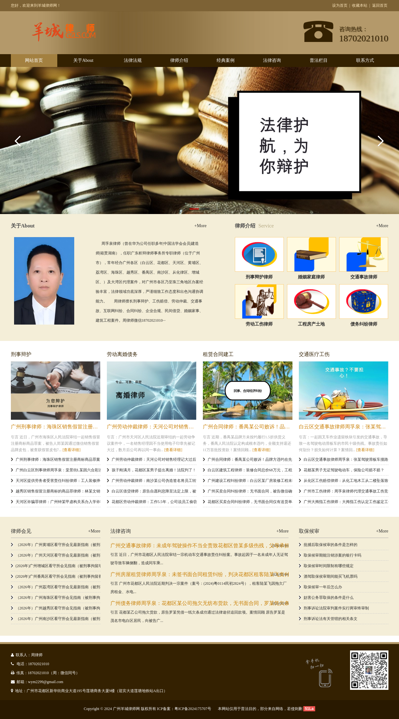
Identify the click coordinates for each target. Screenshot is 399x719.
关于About (83, 60)
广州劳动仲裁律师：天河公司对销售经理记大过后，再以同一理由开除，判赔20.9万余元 (186, 459)
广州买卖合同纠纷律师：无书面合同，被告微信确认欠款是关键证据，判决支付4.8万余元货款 (287, 491)
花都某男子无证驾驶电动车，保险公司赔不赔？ (344, 470)
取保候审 (309, 531)
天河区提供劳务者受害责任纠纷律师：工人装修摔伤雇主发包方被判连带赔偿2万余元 (88, 480)
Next (379, 140)
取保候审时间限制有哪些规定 (329, 566)
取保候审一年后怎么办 (323, 587)
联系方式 (365, 60)
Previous (19, 140)
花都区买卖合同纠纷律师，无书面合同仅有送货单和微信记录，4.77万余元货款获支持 (280, 502)
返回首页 (379, 5)
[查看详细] (72, 450)
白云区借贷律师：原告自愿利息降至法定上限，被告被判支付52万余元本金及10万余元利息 (188, 491)
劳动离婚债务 (122, 354)
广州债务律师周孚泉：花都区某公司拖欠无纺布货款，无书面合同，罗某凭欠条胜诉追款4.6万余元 (221, 603)
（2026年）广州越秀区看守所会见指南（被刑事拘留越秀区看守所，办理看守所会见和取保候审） (98, 608)
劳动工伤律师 (259, 324)
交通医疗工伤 (314, 354)
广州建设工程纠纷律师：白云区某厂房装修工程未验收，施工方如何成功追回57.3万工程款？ (286, 480)
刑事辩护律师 (259, 277)
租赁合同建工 (218, 354)
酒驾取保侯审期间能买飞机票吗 (330, 576)
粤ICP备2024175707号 (192, 709)
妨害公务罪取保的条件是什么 (329, 597)
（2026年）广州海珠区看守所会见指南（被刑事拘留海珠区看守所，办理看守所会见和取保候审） (98, 597)
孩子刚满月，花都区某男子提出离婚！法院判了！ (154, 470)
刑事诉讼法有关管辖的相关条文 (330, 618)
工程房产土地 (311, 324)
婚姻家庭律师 (311, 277)
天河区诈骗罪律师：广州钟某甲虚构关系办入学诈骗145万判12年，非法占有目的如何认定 (91, 502)
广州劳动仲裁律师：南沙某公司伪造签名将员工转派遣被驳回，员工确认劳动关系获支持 (186, 480)
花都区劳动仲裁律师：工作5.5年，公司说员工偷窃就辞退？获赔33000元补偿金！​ (180, 502)
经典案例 (226, 60)
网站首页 (34, 60)
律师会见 (21, 531)
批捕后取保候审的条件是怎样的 (330, 544)
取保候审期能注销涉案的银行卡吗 (332, 555)
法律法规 (133, 60)
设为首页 (339, 5)
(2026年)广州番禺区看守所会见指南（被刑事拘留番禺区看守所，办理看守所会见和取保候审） (96, 576)
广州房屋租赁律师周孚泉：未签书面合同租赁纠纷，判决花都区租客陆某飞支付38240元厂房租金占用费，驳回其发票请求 (247, 574)
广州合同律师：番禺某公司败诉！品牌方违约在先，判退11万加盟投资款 (284, 426)
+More (200, 225)
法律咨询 (272, 60)
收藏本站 (359, 5)
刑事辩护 (21, 354)
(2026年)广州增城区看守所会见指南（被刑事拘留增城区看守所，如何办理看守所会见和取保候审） (99, 566)
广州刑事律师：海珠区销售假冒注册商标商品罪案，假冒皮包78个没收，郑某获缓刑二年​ (90, 459)
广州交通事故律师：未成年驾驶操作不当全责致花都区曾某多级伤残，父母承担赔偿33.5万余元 (217, 545)
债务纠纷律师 (363, 324)
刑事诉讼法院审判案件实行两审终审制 (336, 608)
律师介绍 (179, 60)
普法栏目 (319, 60)
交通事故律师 (363, 277)
